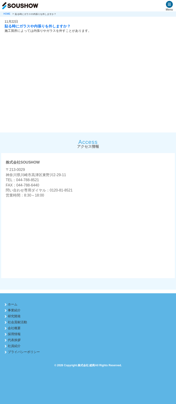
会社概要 (14, 328)
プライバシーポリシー (24, 352)
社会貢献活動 (17, 322)
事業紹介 (14, 310)
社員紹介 (14, 346)
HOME (6, 14)
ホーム (12, 304)
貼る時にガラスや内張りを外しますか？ (38, 26)
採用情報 (14, 334)
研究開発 (14, 316)
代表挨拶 (14, 340)
